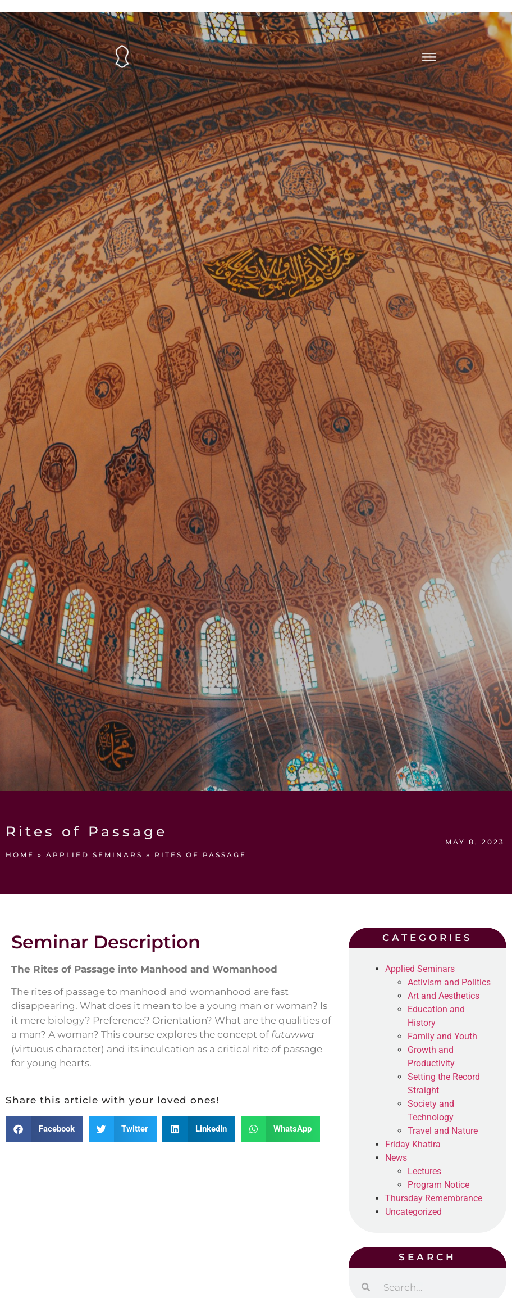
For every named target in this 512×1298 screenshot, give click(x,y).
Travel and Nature (443, 1130)
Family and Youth (442, 1036)
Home (20, 855)
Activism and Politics (449, 982)
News (396, 1157)
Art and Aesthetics (443, 996)
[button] (44, 1129)
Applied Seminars (94, 855)
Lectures (424, 1171)
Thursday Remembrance (433, 1198)
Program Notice (438, 1184)
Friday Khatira (413, 1144)
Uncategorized (413, 1211)
